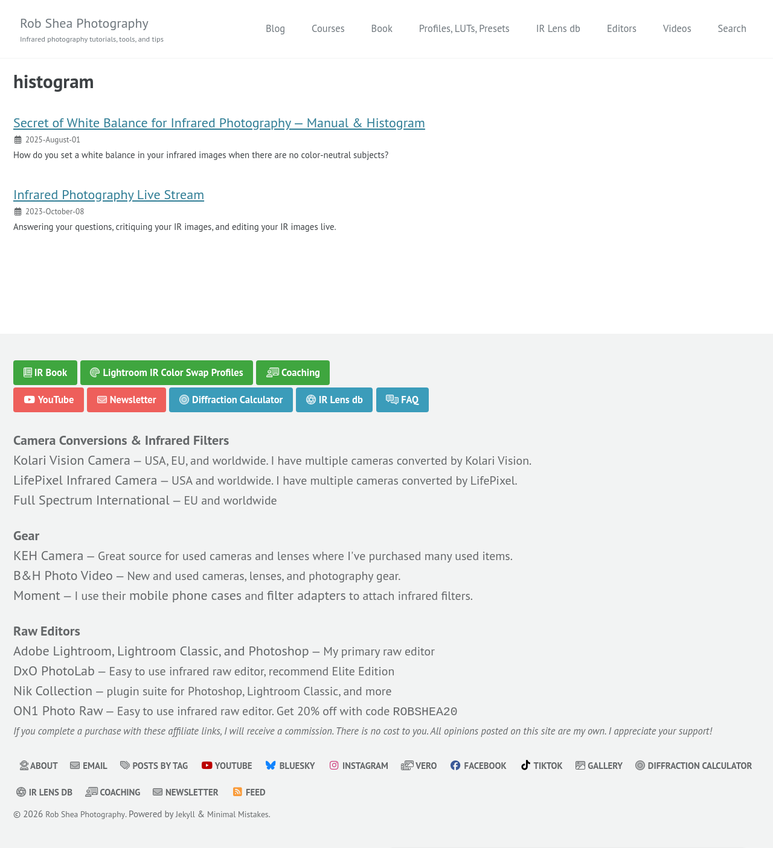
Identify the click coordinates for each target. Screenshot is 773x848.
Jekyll (194, 814)
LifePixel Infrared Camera (85, 473)
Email (94, 766)
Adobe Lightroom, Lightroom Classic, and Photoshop (161, 647)
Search (732, 29)
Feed (406, 792)
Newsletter (126, 391)
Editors (622, 29)
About (40, 766)
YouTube (49, 391)
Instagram (381, 766)
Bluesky (308, 766)
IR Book (46, 364)
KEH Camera (48, 549)
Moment (36, 589)
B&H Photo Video (63, 569)
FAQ (403, 391)
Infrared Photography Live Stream (108, 204)
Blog (275, 29)
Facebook (509, 766)
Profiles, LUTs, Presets (464, 29)
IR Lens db (558, 29)
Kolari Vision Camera (71, 453)
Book (382, 29)
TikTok (576, 766)
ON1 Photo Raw (58, 707)
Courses (328, 29)
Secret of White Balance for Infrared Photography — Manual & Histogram (219, 128)
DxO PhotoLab (54, 666)
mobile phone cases (192, 589)
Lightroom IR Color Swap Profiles (167, 364)
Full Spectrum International (91, 493)
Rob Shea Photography (99, 30)
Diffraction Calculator (231, 391)
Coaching (294, 364)
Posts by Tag (163, 766)
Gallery (638, 766)
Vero (446, 766)
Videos (677, 29)
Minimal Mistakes (251, 814)
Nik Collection (52, 686)
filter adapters (316, 589)
